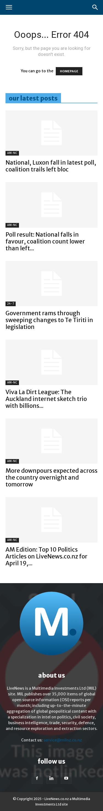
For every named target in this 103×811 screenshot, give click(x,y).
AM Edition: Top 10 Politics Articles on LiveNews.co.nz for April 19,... (46, 556)
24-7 (10, 303)
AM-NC (12, 153)
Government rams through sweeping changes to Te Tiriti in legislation (49, 320)
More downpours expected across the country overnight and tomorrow (51, 477)
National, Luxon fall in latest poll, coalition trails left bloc (50, 166)
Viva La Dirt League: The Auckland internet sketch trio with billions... (46, 398)
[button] (9, 7)
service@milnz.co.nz (62, 740)
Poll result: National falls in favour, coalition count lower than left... (45, 241)
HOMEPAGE (69, 71)
